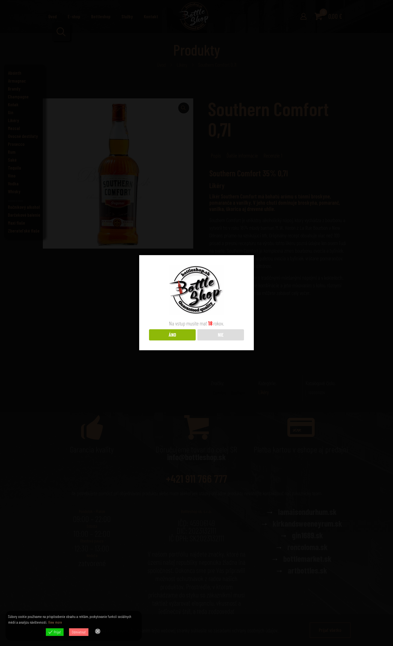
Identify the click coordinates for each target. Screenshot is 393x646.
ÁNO (172, 334)
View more (55, 622)
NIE (221, 334)
